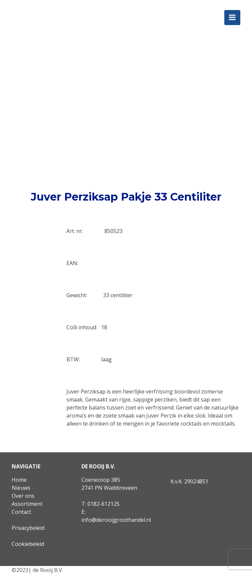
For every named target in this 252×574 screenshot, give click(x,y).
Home (19, 479)
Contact (21, 511)
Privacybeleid (28, 528)
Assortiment (27, 503)
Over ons (23, 495)
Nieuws (21, 487)
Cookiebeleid (28, 544)
